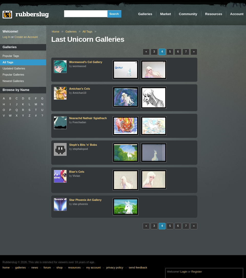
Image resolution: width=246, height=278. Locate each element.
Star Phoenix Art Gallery (85, 199)
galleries (20, 267)
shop (59, 267)
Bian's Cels (76, 171)
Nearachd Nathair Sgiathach (88, 118)
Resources (213, 14)
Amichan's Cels (79, 88)
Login (183, 271)
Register (196, 271)
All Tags (87, 31)
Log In (7, 36)
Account (236, 14)
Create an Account (26, 36)
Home (55, 31)
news (35, 267)
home (6, 267)
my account (93, 267)
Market (165, 14)
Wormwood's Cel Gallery (85, 62)
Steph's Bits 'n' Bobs (83, 144)
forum (47, 267)
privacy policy (114, 267)
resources (74, 267)
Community (188, 14)
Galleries (145, 14)
